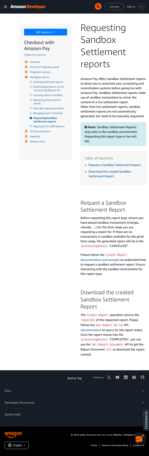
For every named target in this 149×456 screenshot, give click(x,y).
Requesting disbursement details (48, 101)
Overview (34, 62)
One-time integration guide (44, 67)
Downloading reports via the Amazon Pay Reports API (49, 88)
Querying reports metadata (48, 95)
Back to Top (75, 378)
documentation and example (100, 260)
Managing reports (39, 77)
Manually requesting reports (49, 108)
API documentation (40, 131)
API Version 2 (44, 32)
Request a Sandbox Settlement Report (114, 165)
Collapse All (29, 55)
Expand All (41, 55)
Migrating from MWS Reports (49, 126)
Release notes (37, 141)
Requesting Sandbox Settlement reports (46, 119)
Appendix (34, 136)
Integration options (40, 72)
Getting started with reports (48, 82)
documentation (91, 330)
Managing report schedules (48, 113)
